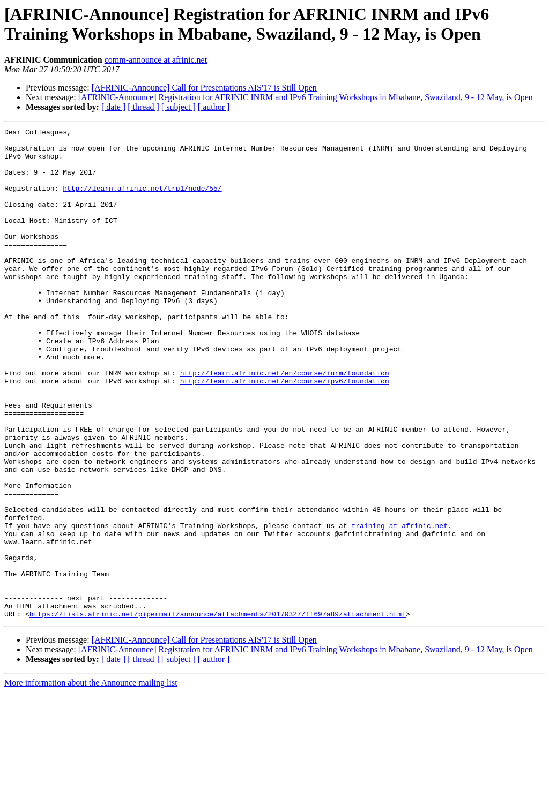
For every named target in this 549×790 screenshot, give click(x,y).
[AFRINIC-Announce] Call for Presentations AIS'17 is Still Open (204, 87)
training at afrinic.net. (401, 606)
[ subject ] (178, 106)
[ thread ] (143, 106)
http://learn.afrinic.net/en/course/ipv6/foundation (284, 432)
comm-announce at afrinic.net (156, 59)
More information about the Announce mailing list (90, 780)
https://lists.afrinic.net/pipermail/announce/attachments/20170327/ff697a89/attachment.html (217, 712)
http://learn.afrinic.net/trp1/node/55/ (142, 201)
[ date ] (113, 106)
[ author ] (214, 106)
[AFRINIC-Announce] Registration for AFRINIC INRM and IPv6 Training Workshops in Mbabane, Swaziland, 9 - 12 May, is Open (305, 97)
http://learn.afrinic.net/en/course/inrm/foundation (284, 422)
